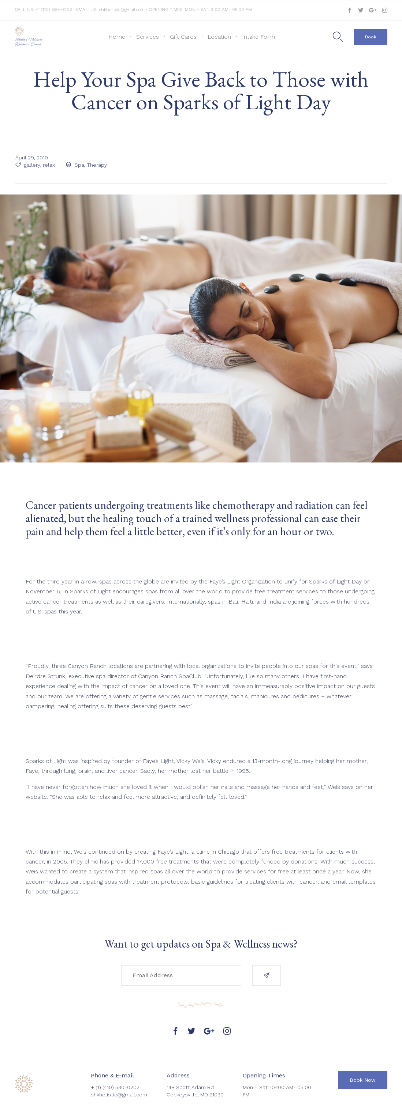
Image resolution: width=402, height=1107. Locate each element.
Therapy (96, 165)
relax (48, 165)
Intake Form (258, 36)
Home (116, 36)
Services (147, 36)
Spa (78, 165)
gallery (31, 165)
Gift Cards (183, 36)
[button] (370, 37)
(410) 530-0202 (121, 1087)
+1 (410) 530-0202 (55, 9)
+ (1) (97, 1087)
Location (219, 36)
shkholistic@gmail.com (122, 9)
